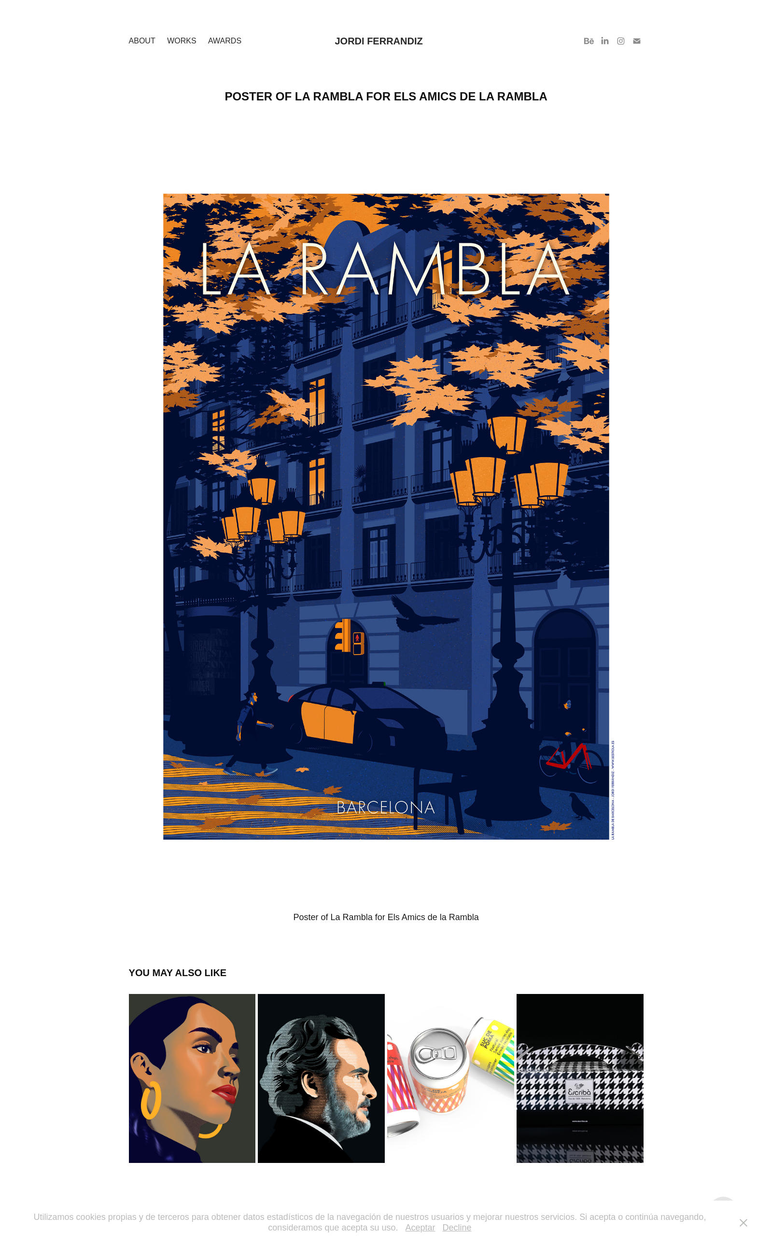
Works (181, 41)
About (142, 41)
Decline (457, 1227)
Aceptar (420, 1227)
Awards (224, 41)
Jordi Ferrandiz (378, 41)
